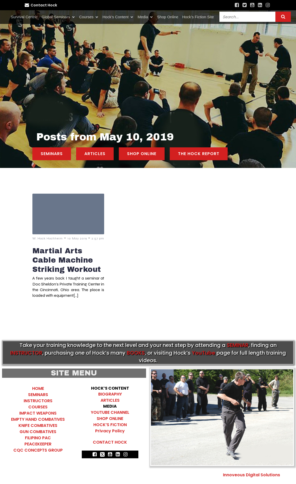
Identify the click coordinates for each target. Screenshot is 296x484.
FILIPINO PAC (38, 438)
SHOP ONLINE (110, 419)
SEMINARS (38, 395)
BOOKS (136, 352)
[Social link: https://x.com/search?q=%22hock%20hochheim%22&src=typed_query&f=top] (244, 5)
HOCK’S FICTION (110, 425)
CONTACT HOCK (110, 442)
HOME (38, 388)
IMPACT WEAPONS (38, 413)
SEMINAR (237, 345)
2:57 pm (98, 238)
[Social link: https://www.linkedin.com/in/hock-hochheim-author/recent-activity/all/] (260, 5)
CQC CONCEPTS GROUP (38, 450)
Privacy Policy (110, 431)
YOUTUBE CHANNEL (110, 412)
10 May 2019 (77, 238)
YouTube (203, 352)
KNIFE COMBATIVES (38, 425)
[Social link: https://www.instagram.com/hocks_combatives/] (268, 5)
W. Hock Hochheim (47, 238)
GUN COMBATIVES (38, 432)
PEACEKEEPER (37, 444)
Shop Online (167, 17)
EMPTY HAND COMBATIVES (38, 419)
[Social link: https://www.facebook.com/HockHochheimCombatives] (237, 5)
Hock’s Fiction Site (198, 17)
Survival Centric (24, 17)
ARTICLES (110, 400)
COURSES (38, 407)
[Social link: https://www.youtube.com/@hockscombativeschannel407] (252, 5)
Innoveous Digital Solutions (251, 475)
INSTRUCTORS (38, 401)
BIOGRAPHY (110, 394)
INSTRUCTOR (26, 352)
